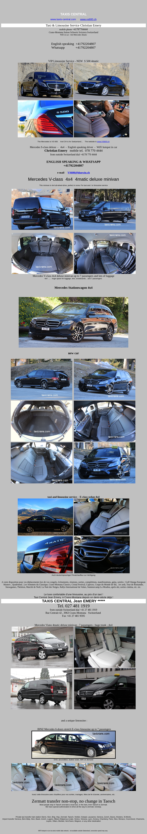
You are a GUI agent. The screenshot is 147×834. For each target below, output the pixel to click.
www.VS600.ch (103, 142)
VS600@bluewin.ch (79, 172)
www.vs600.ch (88, 19)
